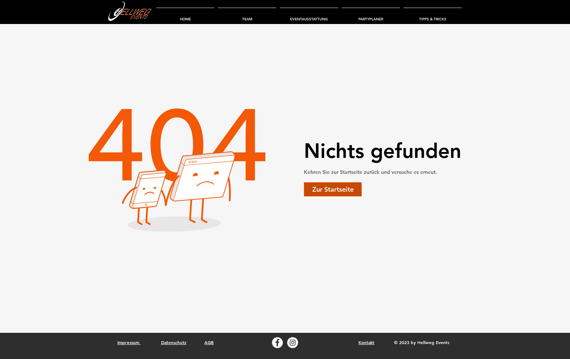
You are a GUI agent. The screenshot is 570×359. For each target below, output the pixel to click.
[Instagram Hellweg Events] (292, 342)
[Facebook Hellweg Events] (277, 342)
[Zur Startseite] (333, 189)
